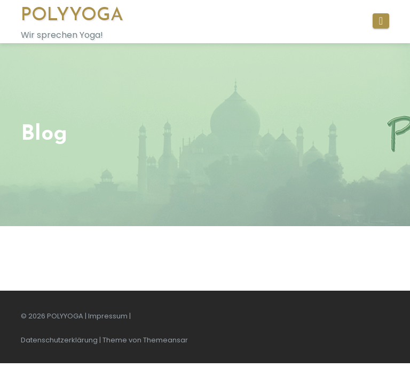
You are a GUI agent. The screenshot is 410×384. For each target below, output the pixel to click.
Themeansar (165, 340)
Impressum (108, 316)
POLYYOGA (72, 15)
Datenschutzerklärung (59, 340)
